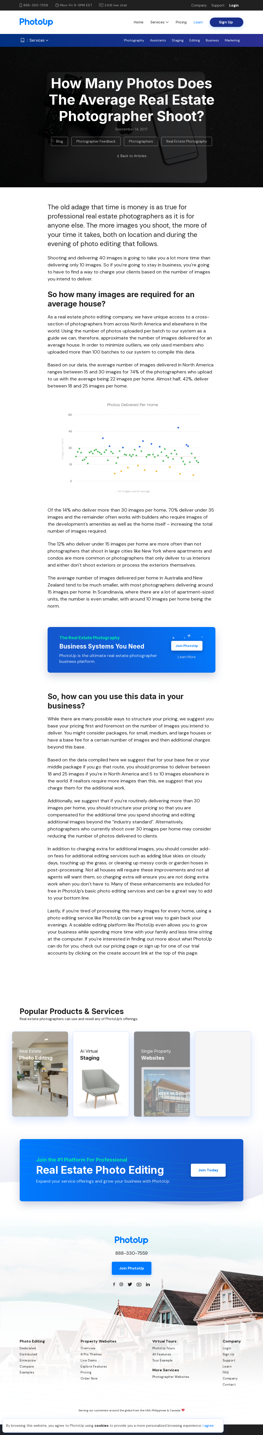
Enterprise (28, 1360)
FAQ (226, 1372)
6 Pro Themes (91, 1354)
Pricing (181, 22)
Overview (88, 1348)
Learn (198, 22)
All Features (161, 1354)
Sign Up (229, 1354)
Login (234, 5)
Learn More (187, 657)
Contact (229, 1385)
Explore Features (94, 1367)
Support (218, 5)
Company (199, 5)
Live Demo (89, 1360)
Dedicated (28, 1348)
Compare (27, 1367)
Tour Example (162, 1360)
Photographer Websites (170, 1377)
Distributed (28, 1354)
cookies (101, 1425)
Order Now (89, 1378)
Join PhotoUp (187, 646)
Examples (27, 1372)
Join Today (208, 1170)
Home (138, 22)
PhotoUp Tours (163, 1348)
